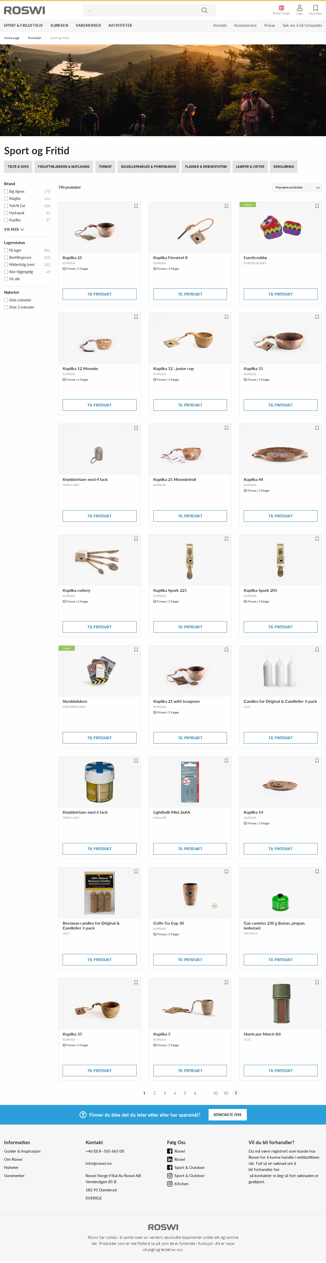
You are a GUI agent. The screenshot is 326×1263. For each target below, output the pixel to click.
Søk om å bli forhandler (302, 25)
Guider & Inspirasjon (22, 1151)
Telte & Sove (18, 167)
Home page (11, 38)
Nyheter (11, 1167)
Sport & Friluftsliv (23, 25)
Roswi (179, 1151)
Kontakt (220, 25)
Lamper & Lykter (250, 167)
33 (226, 1092)
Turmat (105, 167)
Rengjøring (284, 167)
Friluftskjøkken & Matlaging (64, 167)
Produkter (34, 38)
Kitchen (181, 1183)
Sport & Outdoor (189, 1167)
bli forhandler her (264, 1169)
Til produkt (99, 294)
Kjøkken (60, 25)
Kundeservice (245, 25)
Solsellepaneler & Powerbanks (148, 167)
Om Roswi (13, 1159)
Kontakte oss (228, 1115)
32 (215, 1092)
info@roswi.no (99, 1163)
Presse (269, 25)
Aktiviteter (120, 25)
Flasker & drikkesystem (206, 167)
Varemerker (88, 25)
